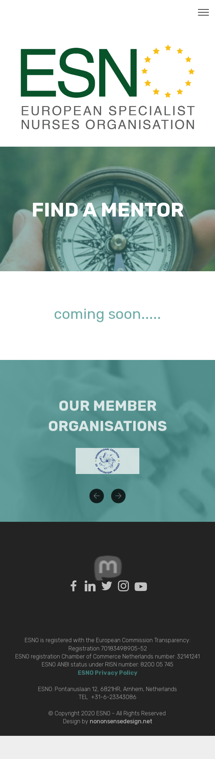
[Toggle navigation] (203, 12)
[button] (96, 500)
